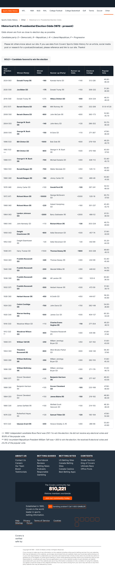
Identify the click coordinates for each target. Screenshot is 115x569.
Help (17, 520)
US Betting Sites (66, 460)
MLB (38, 11)
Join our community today (57, 498)
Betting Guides (46, 455)
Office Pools (86, 469)
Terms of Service (42, 520)
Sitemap (19, 523)
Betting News (43, 466)
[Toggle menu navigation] (112, 3)
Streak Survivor (88, 460)
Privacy (26, 520)
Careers (18, 463)
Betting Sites (67, 455)
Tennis (91, 11)
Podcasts (41, 469)
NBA (32, 11)
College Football (56, 11)
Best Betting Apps (67, 472)
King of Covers (88, 463)
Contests (87, 455)
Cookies (57, 520)
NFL (24, 11)
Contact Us (20, 460)
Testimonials (21, 472)
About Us (21, 455)
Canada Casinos (66, 469)
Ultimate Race (87, 466)
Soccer (99, 11)
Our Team (19, 466)
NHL (45, 11)
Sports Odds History (9, 20)
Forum (29, 523)
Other (108, 11)
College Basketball (72, 11)
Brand (18, 469)
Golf (84, 11)
